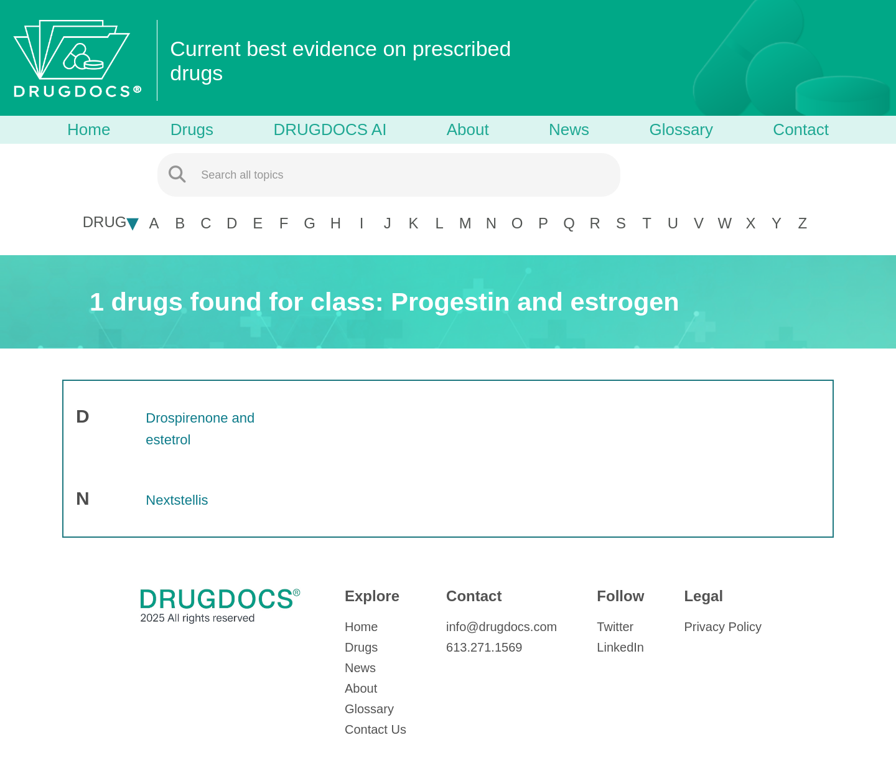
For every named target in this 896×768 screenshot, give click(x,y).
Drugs (191, 129)
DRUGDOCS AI (329, 129)
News (569, 129)
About (468, 129)
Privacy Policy (722, 627)
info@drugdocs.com (501, 627)
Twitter (615, 627)
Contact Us (375, 729)
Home (88, 129)
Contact (801, 129)
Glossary (681, 129)
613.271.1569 (484, 647)
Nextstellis (177, 500)
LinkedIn (620, 647)
